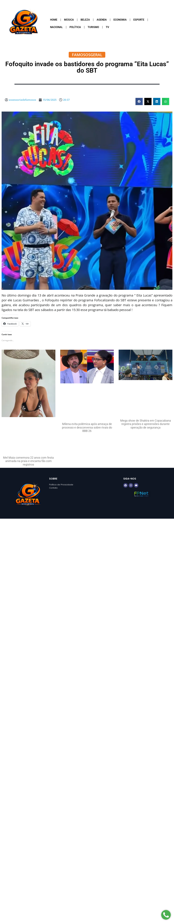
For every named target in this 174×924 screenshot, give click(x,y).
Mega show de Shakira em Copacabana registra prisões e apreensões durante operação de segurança (145, 424)
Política (75, 27)
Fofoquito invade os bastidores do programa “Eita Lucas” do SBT (87, 67)
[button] (139, 101)
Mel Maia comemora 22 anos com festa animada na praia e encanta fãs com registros (28, 461)
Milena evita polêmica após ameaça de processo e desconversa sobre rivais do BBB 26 (87, 427)
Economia (120, 19)
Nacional (56, 27)
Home (53, 19)
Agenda (102, 19)
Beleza (85, 19)
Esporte (138, 19)
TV (107, 27)
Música (69, 19)
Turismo (93, 27)
